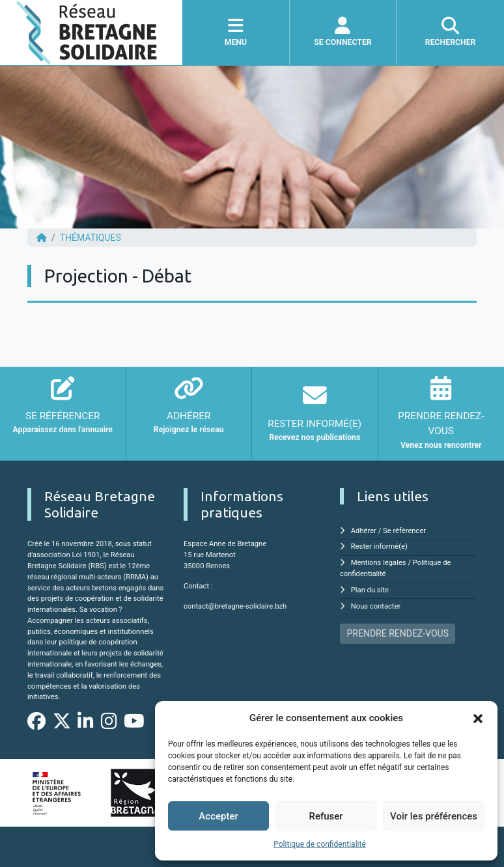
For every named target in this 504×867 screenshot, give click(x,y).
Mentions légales (378, 562)
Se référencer (404, 531)
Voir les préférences (433, 816)
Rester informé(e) (379, 546)
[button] (477, 717)
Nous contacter (375, 606)
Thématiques (90, 237)
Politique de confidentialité (319, 844)
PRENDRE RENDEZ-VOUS (398, 633)
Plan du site (370, 590)
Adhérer (363, 531)
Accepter (218, 816)
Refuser (326, 816)
